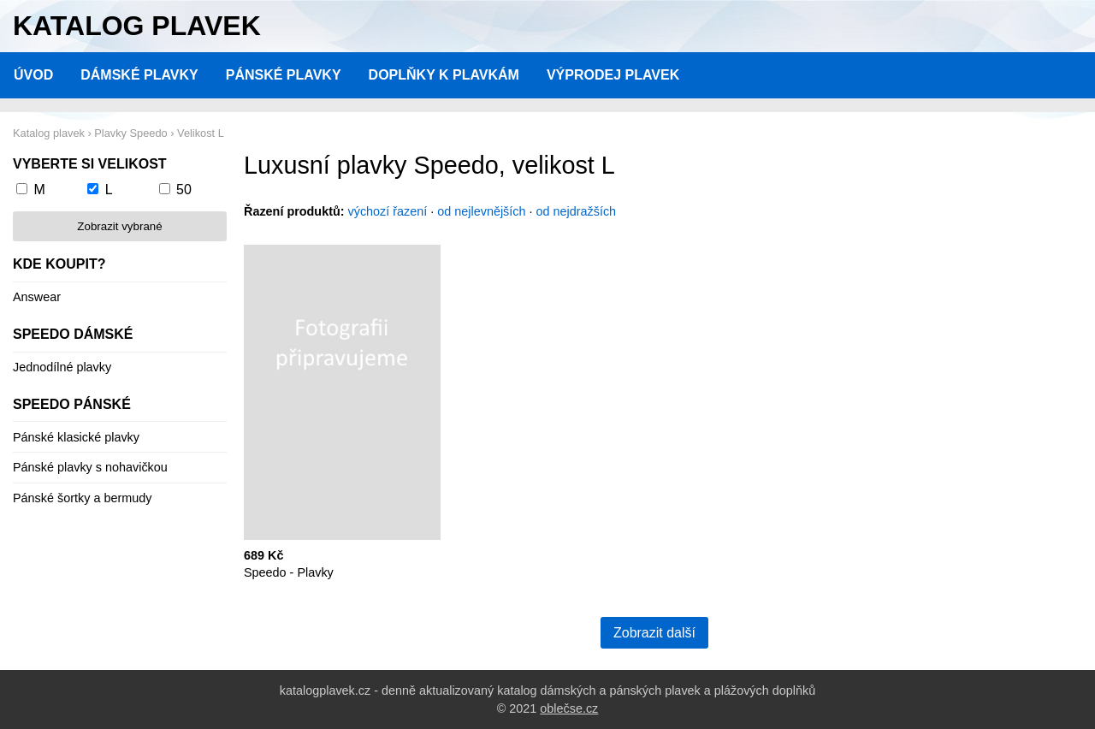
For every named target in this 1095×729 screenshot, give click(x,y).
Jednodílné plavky (62, 367)
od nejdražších (576, 211)
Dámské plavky (139, 75)
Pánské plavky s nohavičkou (90, 467)
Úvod (33, 75)
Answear (37, 297)
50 (184, 189)
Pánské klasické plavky (76, 437)
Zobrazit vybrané (119, 226)
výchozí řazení (388, 211)
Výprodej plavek (613, 75)
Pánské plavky (283, 75)
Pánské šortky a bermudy (82, 498)
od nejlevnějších (481, 211)
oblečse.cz (569, 708)
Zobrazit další (654, 632)
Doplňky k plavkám (444, 75)
